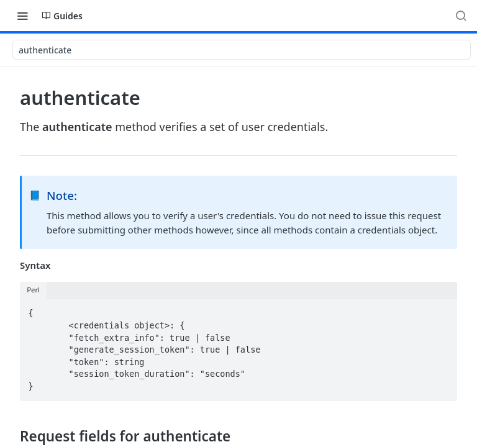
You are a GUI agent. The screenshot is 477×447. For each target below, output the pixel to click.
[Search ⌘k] (461, 15)
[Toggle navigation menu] (22, 15)
